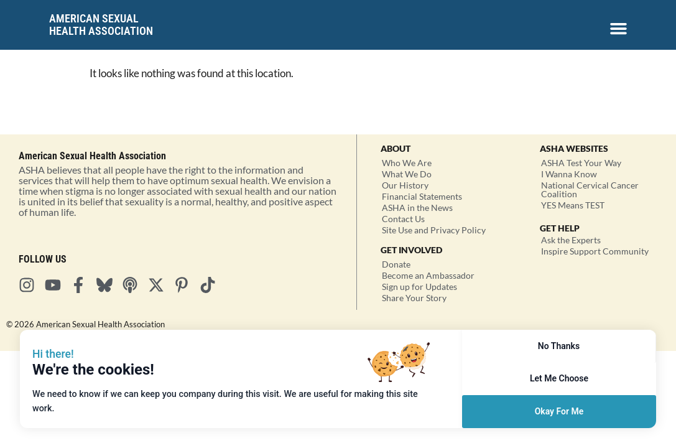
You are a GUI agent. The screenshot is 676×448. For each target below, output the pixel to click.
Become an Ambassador (428, 275)
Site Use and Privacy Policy (434, 230)
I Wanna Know (569, 174)
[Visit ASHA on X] (160, 285)
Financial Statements (422, 196)
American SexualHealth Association (101, 24)
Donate (396, 264)
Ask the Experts (571, 240)
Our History (405, 185)
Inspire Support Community (595, 251)
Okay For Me (559, 411)
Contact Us (403, 218)
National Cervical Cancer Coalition (590, 189)
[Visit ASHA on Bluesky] (108, 285)
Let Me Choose (559, 378)
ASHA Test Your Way (581, 162)
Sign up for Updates (419, 286)
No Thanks (559, 346)
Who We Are (407, 162)
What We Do (407, 174)
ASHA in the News (417, 207)
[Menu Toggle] (618, 28)
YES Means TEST (572, 205)
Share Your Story (414, 297)
